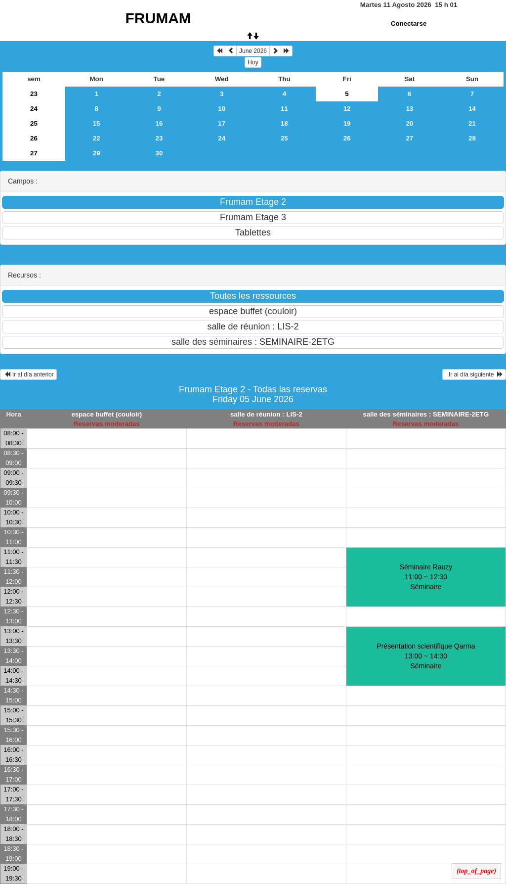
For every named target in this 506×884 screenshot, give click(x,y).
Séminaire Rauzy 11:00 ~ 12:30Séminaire (426, 577)
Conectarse (409, 23)
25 (34, 123)
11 (284, 108)
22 (96, 138)
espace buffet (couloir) (106, 414)
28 (472, 138)
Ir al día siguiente (474, 374)
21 (472, 123)
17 (221, 123)
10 (221, 108)
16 (159, 123)
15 (96, 123)
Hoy (253, 62)
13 (409, 108)
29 (96, 153)
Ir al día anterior (28, 374)
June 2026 (253, 50)
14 (472, 108)
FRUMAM (158, 18)
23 (34, 93)
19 (347, 123)
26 (34, 138)
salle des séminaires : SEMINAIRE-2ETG (426, 414)
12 (347, 108)
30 (159, 153)
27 (409, 138)
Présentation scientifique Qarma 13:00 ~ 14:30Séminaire (426, 656)
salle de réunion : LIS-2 (266, 414)
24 (34, 108)
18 (284, 123)
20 (409, 123)
